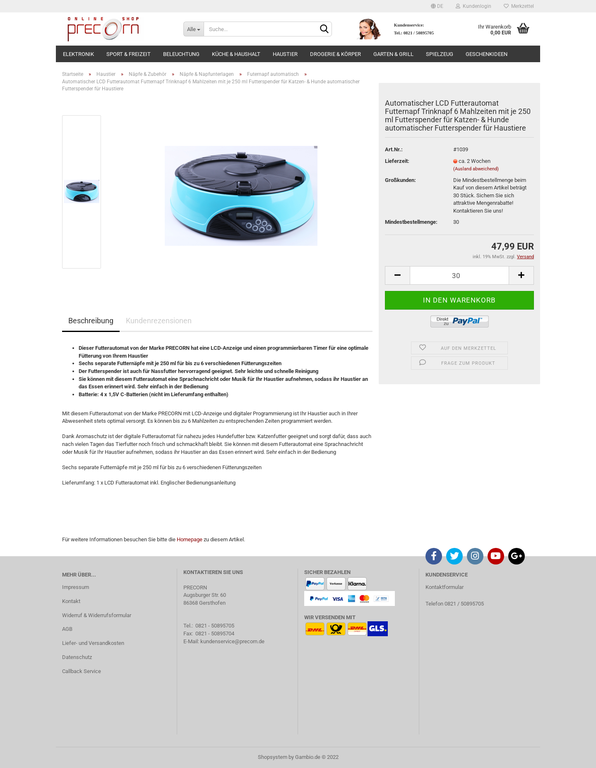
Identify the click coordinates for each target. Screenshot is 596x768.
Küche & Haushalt (236, 54)
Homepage (189, 539)
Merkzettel (519, 6)
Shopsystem (272, 757)
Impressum (75, 587)
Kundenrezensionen (159, 320)
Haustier (285, 54)
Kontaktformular (444, 587)
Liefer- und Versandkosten (93, 643)
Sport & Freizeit (128, 54)
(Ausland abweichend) (476, 169)
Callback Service (81, 671)
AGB (67, 629)
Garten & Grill (393, 54)
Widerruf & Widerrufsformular (96, 615)
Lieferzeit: (397, 161)
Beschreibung (90, 320)
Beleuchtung (181, 54)
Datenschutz (77, 657)
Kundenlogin (473, 6)
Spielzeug (439, 54)
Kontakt (71, 601)
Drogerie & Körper (335, 54)
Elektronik (78, 54)
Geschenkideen (486, 54)
